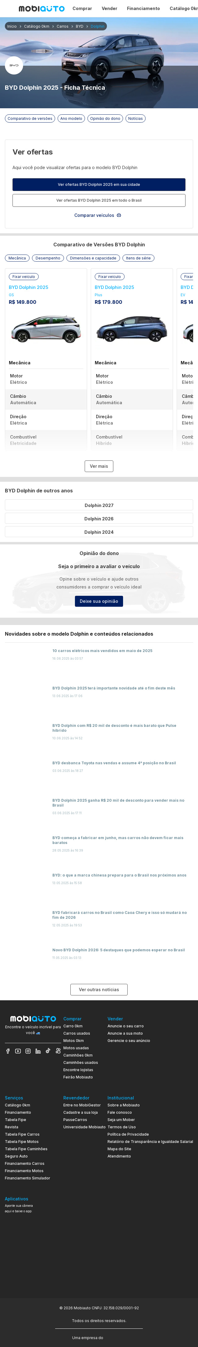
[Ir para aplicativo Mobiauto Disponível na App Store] (33, 1279)
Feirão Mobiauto (78, 1077)
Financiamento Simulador (27, 1178)
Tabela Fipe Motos (22, 1141)
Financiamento (18, 1112)
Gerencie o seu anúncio (129, 1040)
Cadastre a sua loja (80, 1112)
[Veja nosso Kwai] (58, 1051)
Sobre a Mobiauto (124, 1105)
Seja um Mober (121, 1119)
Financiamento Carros (24, 1163)
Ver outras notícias (99, 989)
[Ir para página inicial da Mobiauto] (41, 8)
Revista (11, 1127)
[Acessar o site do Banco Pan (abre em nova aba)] (117, 1337)
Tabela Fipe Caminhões (26, 1149)
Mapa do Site (119, 1149)
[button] (17, 258)
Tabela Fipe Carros (22, 1134)
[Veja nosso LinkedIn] (38, 1051)
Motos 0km (73, 1040)
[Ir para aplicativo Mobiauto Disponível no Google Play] (33, 1262)
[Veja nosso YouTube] (18, 1051)
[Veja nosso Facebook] (8, 1051)
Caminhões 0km (78, 1055)
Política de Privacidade (128, 1134)
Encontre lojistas (78, 1070)
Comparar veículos (98, 215)
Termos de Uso (122, 1127)
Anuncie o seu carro (126, 1026)
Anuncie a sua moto (125, 1033)
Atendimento (119, 1156)
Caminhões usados (80, 1062)
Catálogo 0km (17, 1105)
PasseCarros (75, 1119)
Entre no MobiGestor (82, 1105)
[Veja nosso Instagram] (28, 1051)
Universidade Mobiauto (84, 1127)
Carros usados (76, 1033)
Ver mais (99, 466)
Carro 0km (73, 1026)
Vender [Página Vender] (109, 8)
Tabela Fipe (15, 1119)
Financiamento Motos (24, 1170)
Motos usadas (76, 1048)
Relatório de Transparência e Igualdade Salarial (150, 1141)
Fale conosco (120, 1112)
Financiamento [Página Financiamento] (143, 8)
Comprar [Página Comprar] (82, 8)
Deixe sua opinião (99, 601)
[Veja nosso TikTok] (48, 1051)
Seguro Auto (16, 1156)
